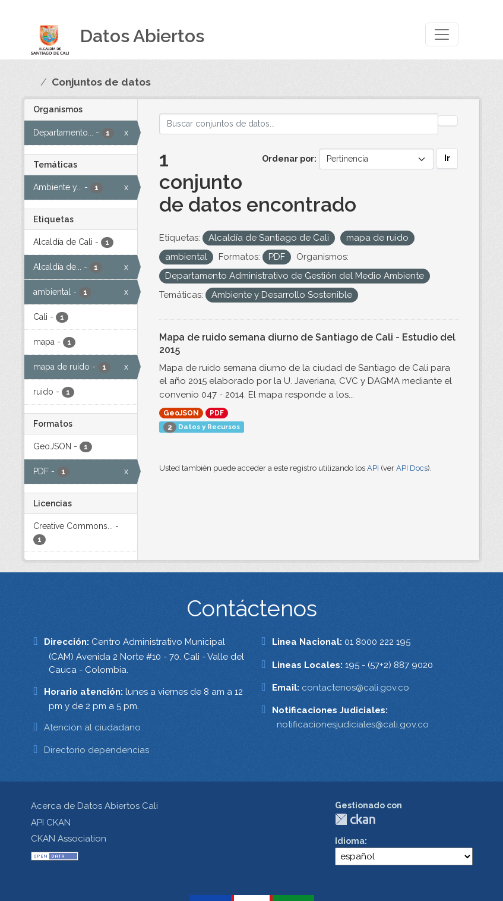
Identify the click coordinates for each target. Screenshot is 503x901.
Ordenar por (288, 158)
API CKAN (51, 822)
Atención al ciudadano (92, 727)
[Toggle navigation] (441, 34)
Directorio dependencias (96, 750)
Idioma (350, 841)
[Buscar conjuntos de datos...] (298, 124)
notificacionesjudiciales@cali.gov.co (353, 724)
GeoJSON (181, 413)
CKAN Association (68, 838)
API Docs (412, 468)
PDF (217, 413)
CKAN (355, 819)
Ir (447, 158)
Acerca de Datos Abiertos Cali (94, 806)
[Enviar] (448, 120)
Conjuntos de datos (101, 82)
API (373, 468)
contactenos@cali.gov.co (355, 687)
